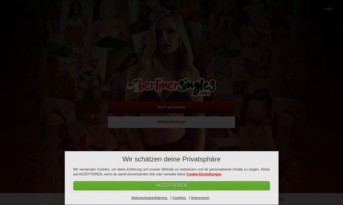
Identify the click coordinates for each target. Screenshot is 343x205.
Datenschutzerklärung (149, 198)
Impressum (200, 198)
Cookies (180, 198)
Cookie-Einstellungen (204, 174)
